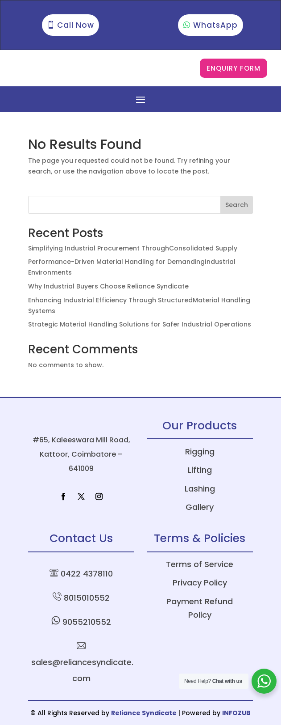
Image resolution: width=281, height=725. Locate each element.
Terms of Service (199, 564)
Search (236, 204)
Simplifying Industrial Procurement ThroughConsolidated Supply (132, 248)
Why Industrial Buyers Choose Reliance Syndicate (108, 286)
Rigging (200, 451)
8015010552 (87, 597)
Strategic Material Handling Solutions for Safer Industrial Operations (139, 324)
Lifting (200, 469)
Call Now (75, 25)
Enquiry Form (233, 68)
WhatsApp (215, 25)
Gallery (200, 507)
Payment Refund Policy (199, 608)
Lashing (200, 488)
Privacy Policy (200, 582)
